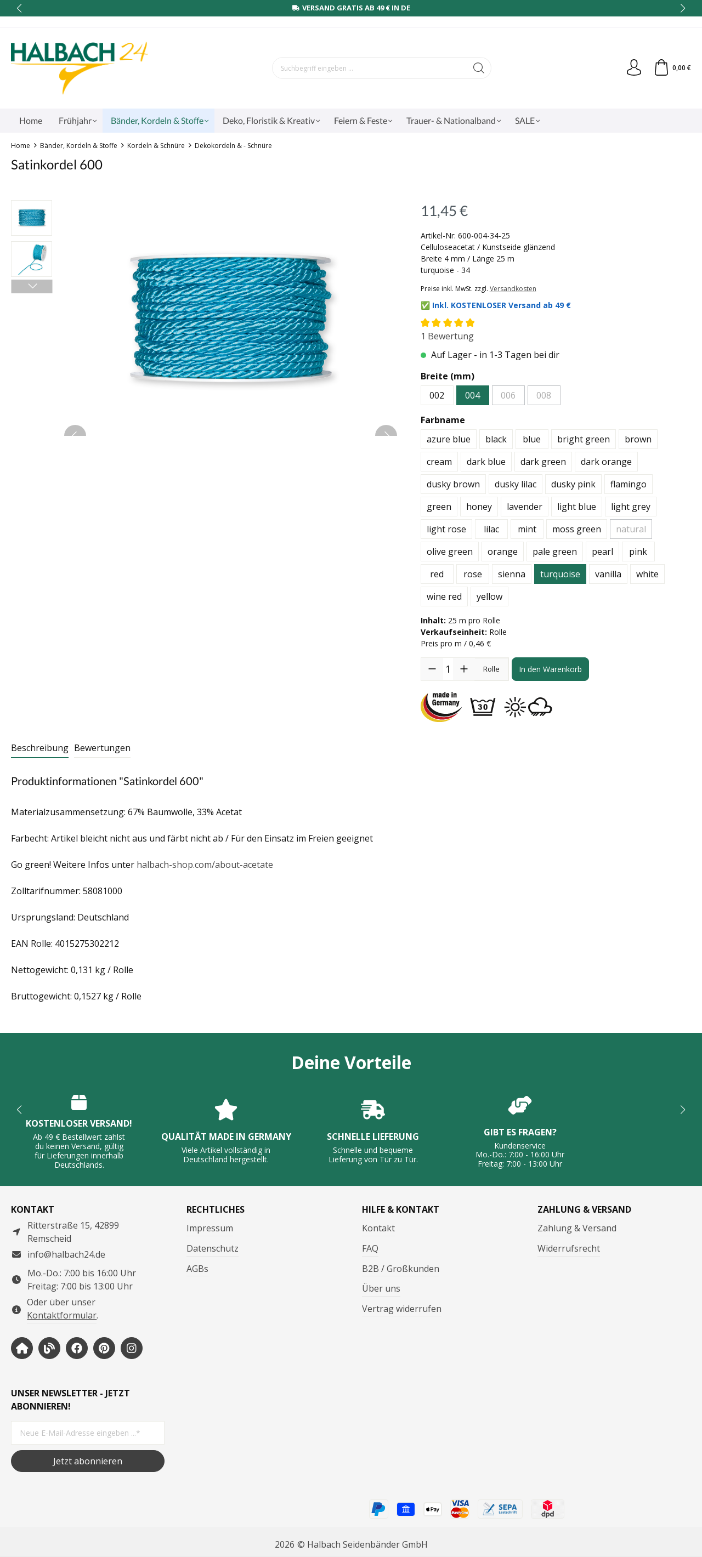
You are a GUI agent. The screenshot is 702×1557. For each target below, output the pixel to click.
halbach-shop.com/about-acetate (205, 865)
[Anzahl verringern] (432, 669)
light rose (446, 529)
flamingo (628, 484)
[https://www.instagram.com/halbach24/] (132, 1348)
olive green (450, 551)
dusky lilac (515, 484)
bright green (583, 439)
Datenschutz (212, 1248)
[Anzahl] (448, 669)
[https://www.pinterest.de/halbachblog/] (104, 1348)
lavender (524, 507)
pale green (555, 551)
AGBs (197, 1269)
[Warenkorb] (672, 68)
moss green (576, 529)
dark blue (486, 462)
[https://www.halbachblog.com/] (49, 1348)
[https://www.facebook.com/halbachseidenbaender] (77, 1348)
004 (472, 395)
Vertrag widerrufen (401, 1309)
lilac (491, 529)
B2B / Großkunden (400, 1269)
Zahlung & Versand (576, 1228)
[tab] (40, 748)
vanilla (608, 574)
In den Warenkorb (550, 669)
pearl (602, 551)
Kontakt (378, 1228)
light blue (576, 507)
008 (543, 395)
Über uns (381, 1288)
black (496, 439)
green (439, 507)
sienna (511, 574)
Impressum (209, 1228)
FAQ (370, 1248)
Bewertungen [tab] (102, 748)
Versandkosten (513, 288)
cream (439, 462)
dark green (543, 462)
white (647, 574)
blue (532, 439)
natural (631, 529)
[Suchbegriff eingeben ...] (369, 68)
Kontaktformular (62, 1315)
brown (638, 439)
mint (527, 529)
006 (508, 395)
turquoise (560, 574)
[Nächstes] (31, 286)
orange (503, 551)
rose (472, 574)
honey (479, 507)
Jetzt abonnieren (87, 1461)
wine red (444, 596)
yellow (489, 596)
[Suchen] (479, 68)
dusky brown (453, 484)
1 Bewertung (447, 336)
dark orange (606, 462)
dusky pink (573, 484)
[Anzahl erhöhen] (464, 669)
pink (638, 551)
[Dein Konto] (634, 68)
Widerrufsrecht (568, 1248)
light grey (630, 507)
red (437, 574)
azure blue (449, 439)
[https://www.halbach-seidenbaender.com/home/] (22, 1348)
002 (436, 395)
